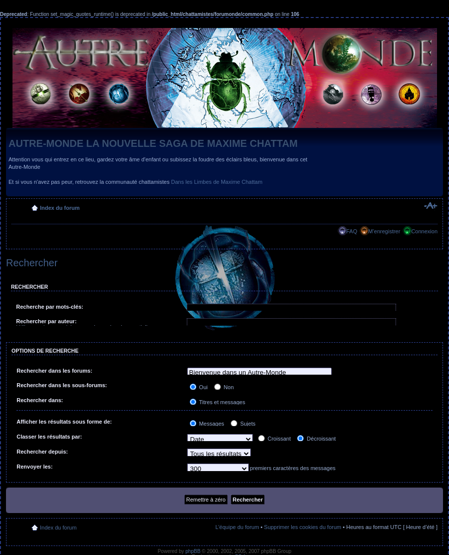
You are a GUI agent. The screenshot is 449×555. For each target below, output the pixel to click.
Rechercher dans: (39, 400)
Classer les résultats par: (49, 437)
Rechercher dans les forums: (54, 371)
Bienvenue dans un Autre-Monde (259, 373)
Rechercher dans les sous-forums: (61, 385)
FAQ (351, 231)
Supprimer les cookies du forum (303, 527)
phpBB (192, 551)
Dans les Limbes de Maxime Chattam (217, 182)
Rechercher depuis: (42, 452)
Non (224, 387)
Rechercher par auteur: (46, 321)
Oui (199, 387)
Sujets (243, 424)
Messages (207, 424)
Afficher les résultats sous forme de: (64, 422)
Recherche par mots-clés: (49, 307)
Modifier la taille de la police (430, 205)
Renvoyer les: (34, 467)
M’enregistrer (384, 231)
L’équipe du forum (237, 527)
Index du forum (59, 208)
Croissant (274, 439)
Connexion (424, 231)
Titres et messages (217, 402)
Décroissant (316, 439)
